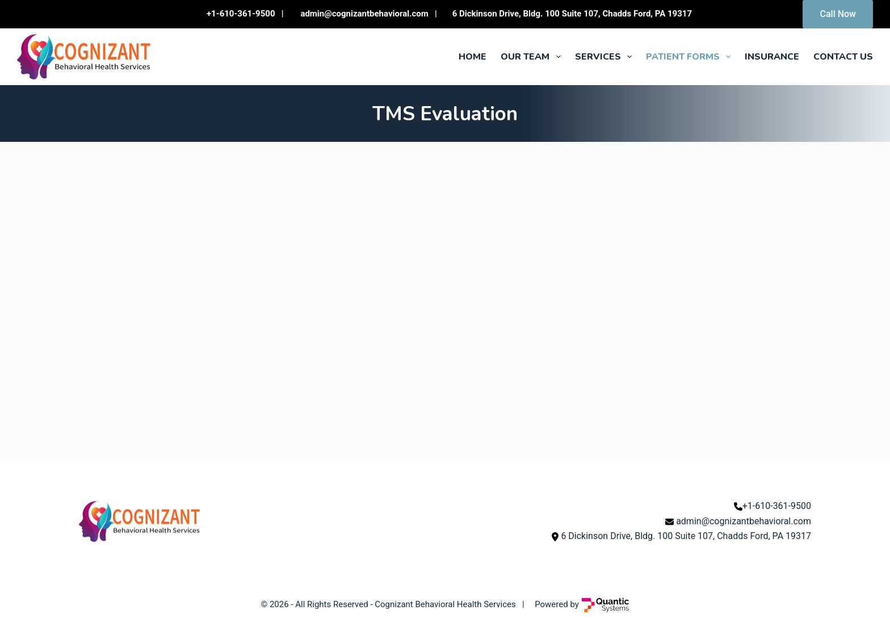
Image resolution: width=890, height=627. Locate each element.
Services (605, 57)
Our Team (533, 57)
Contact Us (843, 57)
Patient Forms (690, 57)
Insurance (772, 57)
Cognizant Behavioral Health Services (445, 605)
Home (472, 57)
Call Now (838, 14)
